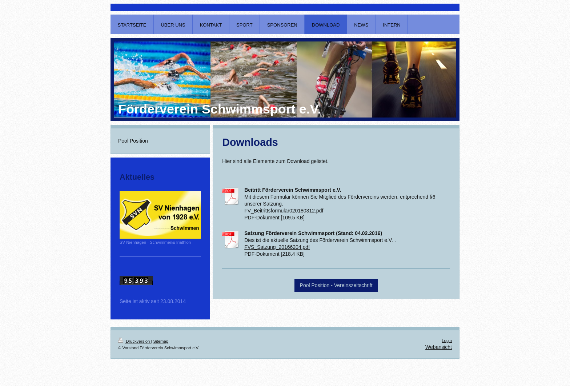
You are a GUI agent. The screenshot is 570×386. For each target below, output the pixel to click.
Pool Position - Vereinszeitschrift (336, 285)
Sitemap (161, 341)
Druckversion (134, 341)
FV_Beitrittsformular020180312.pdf (283, 211)
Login (447, 340)
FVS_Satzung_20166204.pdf (277, 247)
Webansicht (438, 347)
